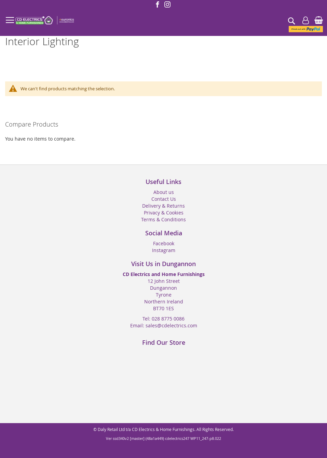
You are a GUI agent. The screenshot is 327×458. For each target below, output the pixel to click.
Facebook (163, 243)
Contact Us (163, 199)
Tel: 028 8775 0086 (163, 318)
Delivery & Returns (163, 205)
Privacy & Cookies (163, 212)
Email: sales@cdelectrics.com (163, 325)
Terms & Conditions (163, 219)
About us (163, 192)
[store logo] (44, 20)
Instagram (163, 250)
